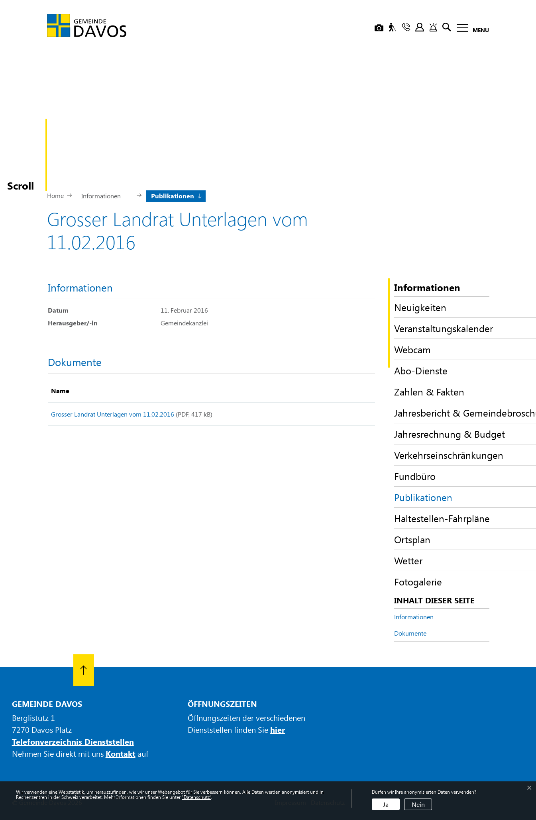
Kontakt (120, 753)
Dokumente (410, 633)
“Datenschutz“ (196, 797)
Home (55, 195)
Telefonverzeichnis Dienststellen (73, 741)
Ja (386, 804)
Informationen (414, 617)
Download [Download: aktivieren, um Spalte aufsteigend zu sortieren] (333, 390)
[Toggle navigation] (470, 29)
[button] (104, 195)
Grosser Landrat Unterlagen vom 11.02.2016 (112, 414)
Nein (418, 804)
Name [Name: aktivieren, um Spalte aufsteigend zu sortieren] (60, 390)
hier (277, 729)
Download (345, 415)
